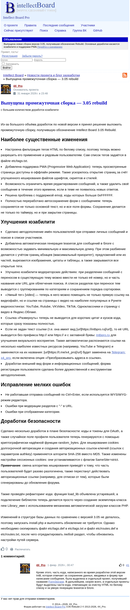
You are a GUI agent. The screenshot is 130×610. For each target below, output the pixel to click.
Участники (88, 25)
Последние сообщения (58, 25)
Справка (60, 30)
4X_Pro (17, 85)
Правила (30, 25)
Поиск (44, 30)
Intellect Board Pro (56, 606)
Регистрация (10, 55)
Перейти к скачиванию (49, 47)
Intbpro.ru (103, 335)
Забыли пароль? (32, 55)
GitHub (97, 30)
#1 (127, 565)
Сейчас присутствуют (18, 30)
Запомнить (10, 64)
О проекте (11, 25)
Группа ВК (79, 30)
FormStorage (56, 581)
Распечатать (20, 549)
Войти (6, 67)
